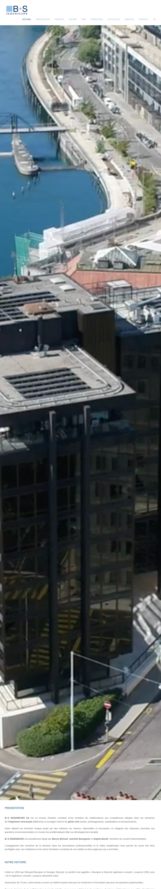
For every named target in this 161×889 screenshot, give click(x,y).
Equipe (73, 19)
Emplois (129, 19)
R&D (84, 19)
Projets (59, 19)
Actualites (113, 19)
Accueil (26, 19)
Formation (97, 19)
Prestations (43, 19)
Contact (143, 19)
